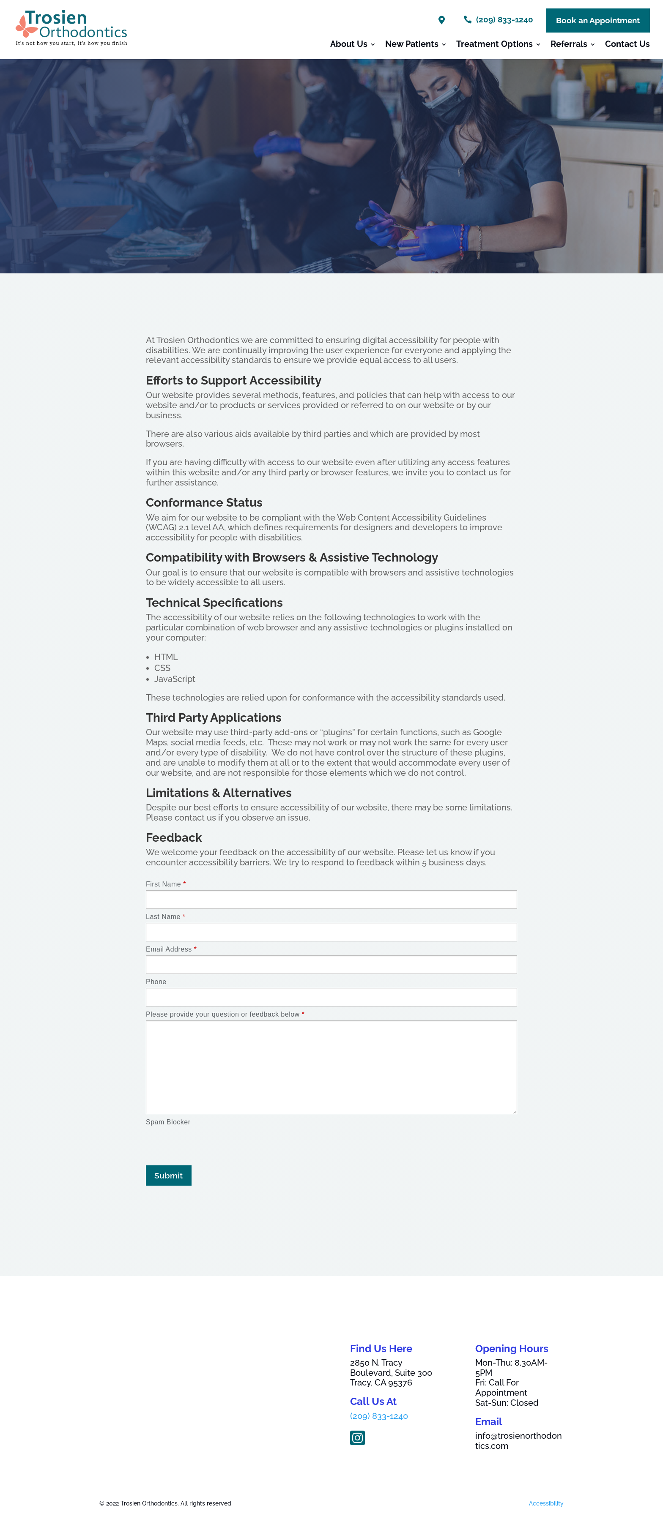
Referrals (569, 45)
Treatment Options (494, 45)
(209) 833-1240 (379, 1416)
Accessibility (546, 1503)
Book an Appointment (598, 20)
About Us (348, 45)
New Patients (411, 45)
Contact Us (627, 45)
